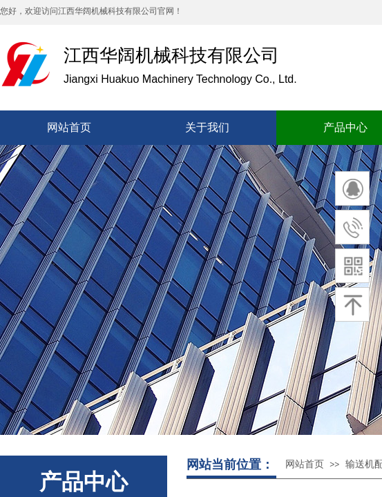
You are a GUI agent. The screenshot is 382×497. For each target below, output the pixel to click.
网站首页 (304, 464)
